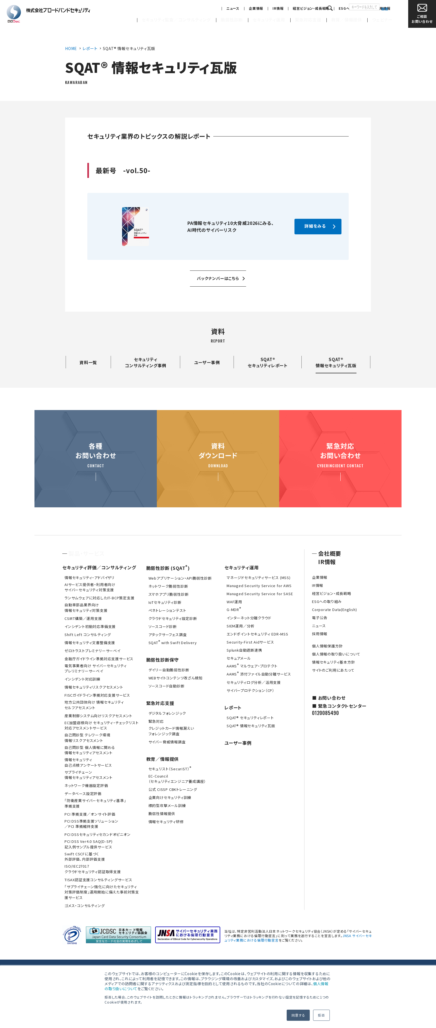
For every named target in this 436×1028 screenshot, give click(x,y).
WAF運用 (234, 601)
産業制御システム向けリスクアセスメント (98, 715)
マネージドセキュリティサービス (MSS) (259, 577)
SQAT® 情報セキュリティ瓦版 (251, 725)
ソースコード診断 (162, 626)
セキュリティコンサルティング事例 (145, 362)
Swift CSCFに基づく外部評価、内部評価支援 (85, 856)
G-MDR (234, 609)
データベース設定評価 (83, 793)
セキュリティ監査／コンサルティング (176, 20)
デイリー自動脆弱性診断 (168, 669)
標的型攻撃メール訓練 (167, 805)
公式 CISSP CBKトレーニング (172, 789)
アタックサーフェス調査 (167, 634)
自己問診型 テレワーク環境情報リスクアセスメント (87, 737)
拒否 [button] (321, 1015)
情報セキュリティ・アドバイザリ (90, 577)
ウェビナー (382, 20)
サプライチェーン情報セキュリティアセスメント (89, 774)
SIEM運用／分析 (240, 626)
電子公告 (319, 617)
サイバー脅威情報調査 (167, 741)
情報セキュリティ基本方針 (333, 662)
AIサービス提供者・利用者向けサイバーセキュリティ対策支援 (90, 587)
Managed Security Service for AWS (259, 585)
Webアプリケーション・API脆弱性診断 (180, 578)
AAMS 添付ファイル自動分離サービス (259, 674)
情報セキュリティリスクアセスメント (94, 687)
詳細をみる (315, 226)
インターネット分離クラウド (249, 617)
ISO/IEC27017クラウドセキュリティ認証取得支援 (93, 868)
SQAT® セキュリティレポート (250, 717)
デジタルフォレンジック (167, 713)
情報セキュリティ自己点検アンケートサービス (88, 762)
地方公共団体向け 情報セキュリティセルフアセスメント (94, 704)
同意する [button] (298, 1015)
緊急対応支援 (308, 20)
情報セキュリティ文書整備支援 (90, 642)
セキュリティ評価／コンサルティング (99, 567)
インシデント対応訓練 (82, 679)
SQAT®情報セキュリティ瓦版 (336, 362)
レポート (90, 48)
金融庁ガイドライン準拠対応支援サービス (99, 658)
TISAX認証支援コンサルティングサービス (98, 879)
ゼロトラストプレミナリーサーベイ (92, 650)
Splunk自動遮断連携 (244, 650)
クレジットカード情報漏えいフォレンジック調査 (171, 731)
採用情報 (360, 8)
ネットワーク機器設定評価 (86, 785)
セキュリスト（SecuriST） (170, 768)
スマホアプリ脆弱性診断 (168, 594)
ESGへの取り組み (330, 8)
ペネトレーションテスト (167, 610)
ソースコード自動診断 (166, 686)
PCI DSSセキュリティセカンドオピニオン (98, 834)
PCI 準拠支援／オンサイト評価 (90, 814)
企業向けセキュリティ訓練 (170, 797)
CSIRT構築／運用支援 (83, 618)
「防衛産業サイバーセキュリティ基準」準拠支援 (95, 803)
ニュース (210, 8)
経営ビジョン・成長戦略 (288, 8)
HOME (71, 48)
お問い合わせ (422, 13)
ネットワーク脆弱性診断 (168, 586)
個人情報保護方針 (327, 646)
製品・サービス (86, 553)
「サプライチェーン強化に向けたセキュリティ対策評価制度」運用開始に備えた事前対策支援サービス (102, 892)
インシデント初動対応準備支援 (90, 626)
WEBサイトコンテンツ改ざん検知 (175, 678)
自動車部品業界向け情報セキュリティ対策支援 (86, 607)
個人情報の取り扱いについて (336, 654)
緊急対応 (156, 721)
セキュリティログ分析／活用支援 (254, 682)
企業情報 (233, 8)
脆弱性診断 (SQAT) (168, 568)
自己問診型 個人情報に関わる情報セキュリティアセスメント (90, 750)
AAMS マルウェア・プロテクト (252, 665)
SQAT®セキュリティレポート (268, 362)
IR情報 (255, 8)
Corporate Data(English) (334, 609)
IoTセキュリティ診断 (165, 602)
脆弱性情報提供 (161, 813)
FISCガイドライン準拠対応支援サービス (97, 695)
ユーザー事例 (207, 362)
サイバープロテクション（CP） (250, 690)
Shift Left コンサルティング (88, 634)
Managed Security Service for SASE (260, 593)
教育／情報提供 (346, 20)
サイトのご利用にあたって (333, 670)
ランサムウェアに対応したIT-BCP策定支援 (100, 597)
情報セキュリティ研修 (166, 821)
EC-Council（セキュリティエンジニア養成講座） (177, 778)
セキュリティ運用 (269, 20)
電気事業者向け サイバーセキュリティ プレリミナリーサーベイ (96, 668)
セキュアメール (239, 658)
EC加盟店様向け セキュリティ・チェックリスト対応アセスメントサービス (101, 725)
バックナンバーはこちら (218, 278)
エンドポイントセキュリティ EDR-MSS (257, 634)
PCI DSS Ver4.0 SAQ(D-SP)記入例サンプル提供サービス (89, 844)
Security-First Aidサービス (250, 642)
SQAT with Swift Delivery (172, 642)
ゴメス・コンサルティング (85, 905)
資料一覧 (88, 362)
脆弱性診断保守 (162, 659)
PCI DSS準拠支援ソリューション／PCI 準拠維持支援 (91, 823)
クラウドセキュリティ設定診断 (172, 618)
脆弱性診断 (232, 20)
